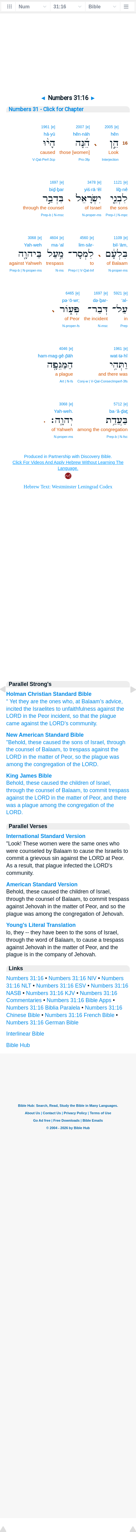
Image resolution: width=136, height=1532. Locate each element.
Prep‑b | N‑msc (52, 215)
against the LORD (28, 798)
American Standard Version (42, 884)
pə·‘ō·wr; (70, 300)
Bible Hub (18, 1045)
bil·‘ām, (120, 244)
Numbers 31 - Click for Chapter (46, 109)
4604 (54, 238)
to (58, 709)
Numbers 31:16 (24, 978)
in (25, 716)
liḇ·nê (122, 189)
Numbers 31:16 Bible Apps (79, 1000)
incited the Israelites (30, 709)
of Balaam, (49, 749)
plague (108, 716)
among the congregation (69, 805)
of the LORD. (83, 764)
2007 (80, 127)
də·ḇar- (100, 300)
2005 (109, 127)
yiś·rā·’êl (92, 189)
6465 (70, 293)
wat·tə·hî (119, 355)
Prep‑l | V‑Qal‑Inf (81, 270)
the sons (72, 742)
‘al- (124, 300)
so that (81, 716)
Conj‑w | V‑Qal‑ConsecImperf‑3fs (102, 381)
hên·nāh (81, 134)
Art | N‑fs (66, 381)
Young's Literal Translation (41, 925)
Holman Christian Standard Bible (49, 694)
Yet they (19, 701)
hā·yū (49, 134)
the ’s (54, 723)
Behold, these (23, 783)
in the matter (38, 757)
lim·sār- (86, 244)
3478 (91, 182)
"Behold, (16, 742)
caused (52, 742)
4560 (84, 238)
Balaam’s (93, 701)
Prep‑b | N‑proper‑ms (26, 270)
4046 (63, 349)
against (106, 709)
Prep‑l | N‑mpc (117, 215)
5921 (118, 293)
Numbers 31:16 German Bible (42, 1022)
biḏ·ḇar (56, 189)
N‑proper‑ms (92, 215)
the (94, 716)
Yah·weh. (63, 411)
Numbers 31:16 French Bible (80, 1015)
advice (113, 701)
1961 (45, 127)
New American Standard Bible (45, 735)
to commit (95, 790)
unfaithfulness (79, 709)
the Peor (39, 716)
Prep (124, 326)
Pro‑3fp (84, 159)
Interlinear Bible (25, 1034)
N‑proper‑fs (71, 326)
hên (115, 134)
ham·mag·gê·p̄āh (55, 355)
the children (74, 783)
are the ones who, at (55, 701)
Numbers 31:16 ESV (61, 986)
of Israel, (94, 742)
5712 (118, 404)
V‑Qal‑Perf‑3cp (43, 159)
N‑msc (103, 326)
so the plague (91, 757)
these (35, 742)
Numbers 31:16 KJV (50, 993)
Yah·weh (33, 244)
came (13, 723)
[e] (116, 127)
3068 (32, 238)
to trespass (76, 749)
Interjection (110, 159)
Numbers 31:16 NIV (72, 978)
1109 (118, 238)
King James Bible (29, 776)
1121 (118, 182)
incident (60, 716)
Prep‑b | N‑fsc (117, 437)
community (83, 723)
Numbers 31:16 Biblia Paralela (43, 1008)
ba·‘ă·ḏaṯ (118, 411)
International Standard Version (45, 836)
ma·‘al (57, 244)
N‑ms (60, 270)
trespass (119, 790)
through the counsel (30, 790)
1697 (54, 182)
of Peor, (64, 757)
